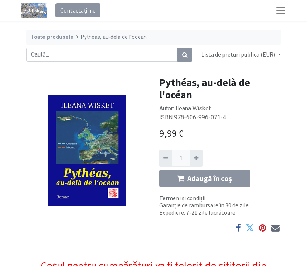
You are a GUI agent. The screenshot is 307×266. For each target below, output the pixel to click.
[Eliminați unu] (165, 158)
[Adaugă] (196, 158)
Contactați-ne (78, 10)
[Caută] (184, 55)
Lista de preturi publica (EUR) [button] (238, 54)
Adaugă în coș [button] (204, 178)
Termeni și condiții (182, 198)
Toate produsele (52, 37)
